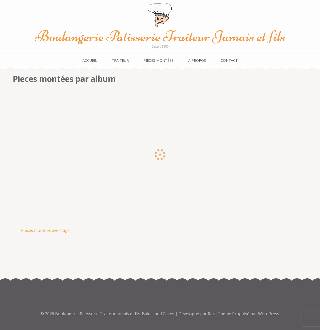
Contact (229, 60)
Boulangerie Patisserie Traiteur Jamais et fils (160, 36)
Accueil (90, 60)
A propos (197, 60)
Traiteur (120, 60)
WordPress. (269, 314)
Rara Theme (220, 314)
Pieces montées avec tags (45, 230)
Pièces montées (158, 60)
